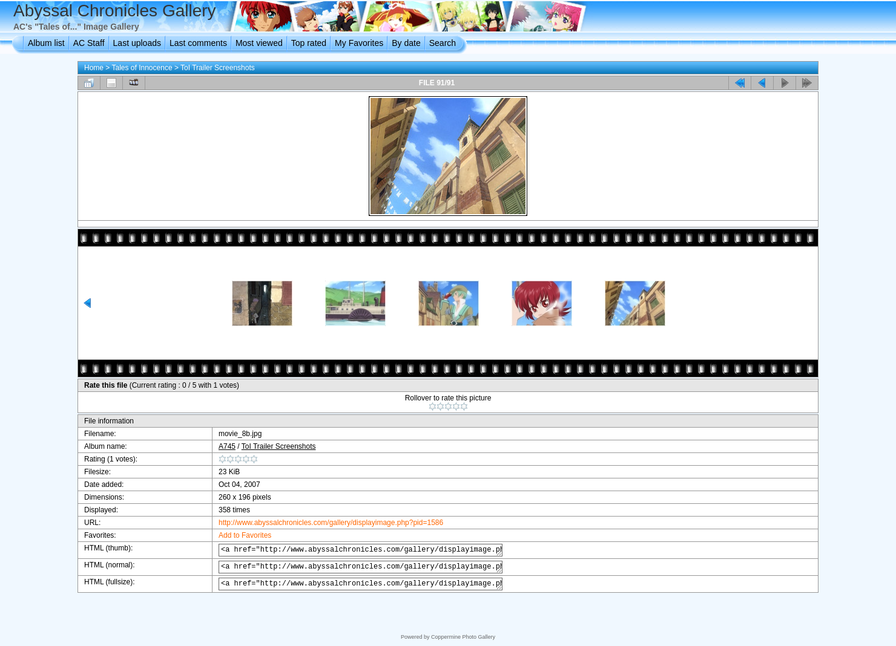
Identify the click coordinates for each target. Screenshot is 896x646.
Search (442, 43)
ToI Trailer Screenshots (217, 68)
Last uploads (137, 43)
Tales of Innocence (141, 68)
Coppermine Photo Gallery (463, 637)
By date (406, 43)
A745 (216, 446)
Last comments (198, 43)
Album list (46, 43)
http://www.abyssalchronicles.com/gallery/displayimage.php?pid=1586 (320, 522)
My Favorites (359, 43)
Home (94, 68)
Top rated (308, 43)
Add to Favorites (234, 535)
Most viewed (259, 43)
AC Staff (89, 43)
